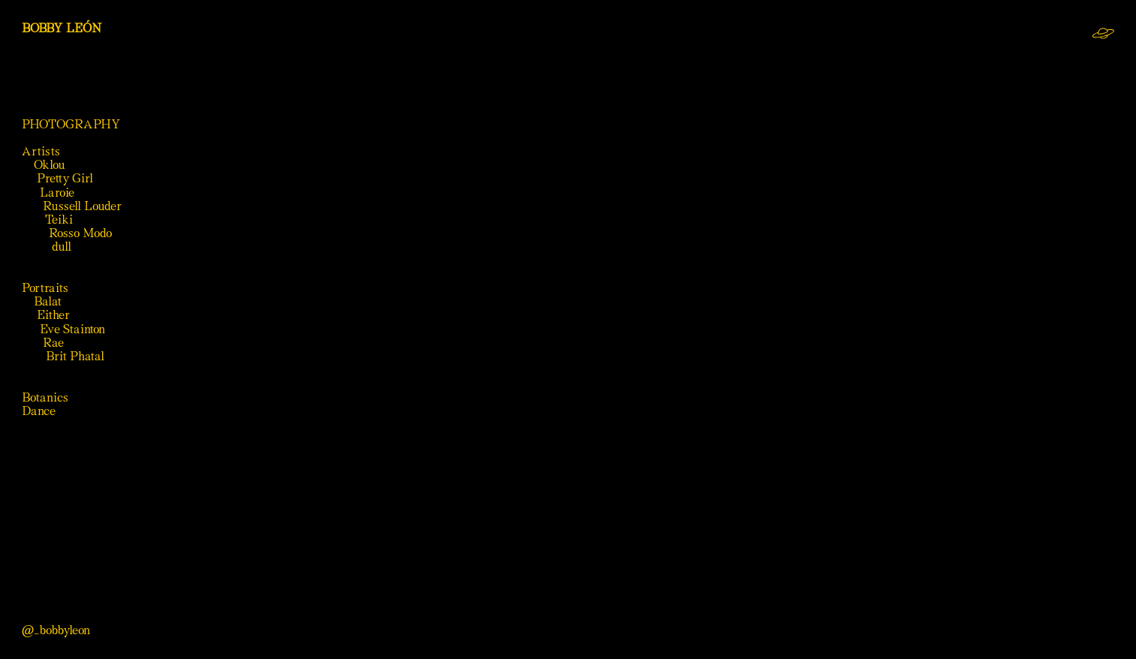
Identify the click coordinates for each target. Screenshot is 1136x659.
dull (61, 246)
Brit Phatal (75, 356)
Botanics (45, 397)
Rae (53, 343)
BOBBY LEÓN (62, 28)
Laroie (57, 192)
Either (53, 315)
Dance (39, 411)
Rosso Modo (80, 233)
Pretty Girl (65, 178)
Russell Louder (82, 206)
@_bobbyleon (56, 630)
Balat (48, 301)
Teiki (59, 219)
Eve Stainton (74, 329)
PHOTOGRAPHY (71, 124)
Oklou (49, 165)
